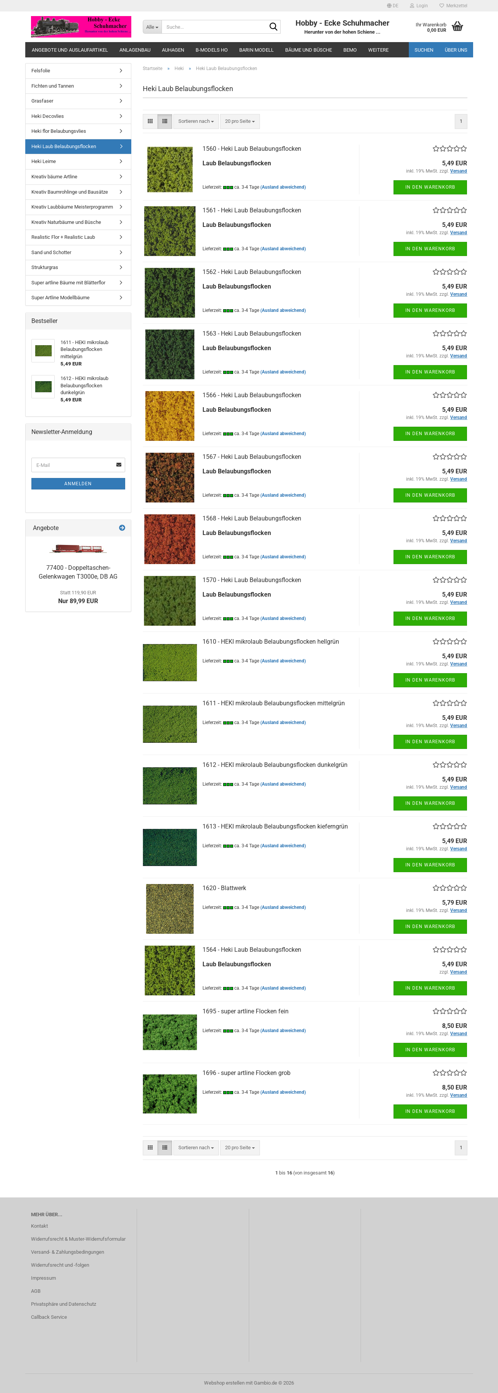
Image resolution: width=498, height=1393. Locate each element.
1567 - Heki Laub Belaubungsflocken (251, 456)
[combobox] (196, 121)
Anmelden (78, 483)
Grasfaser (42, 101)
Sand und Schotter (51, 252)
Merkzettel (453, 5)
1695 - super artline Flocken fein (245, 1011)
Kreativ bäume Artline (54, 176)
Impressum (43, 1278)
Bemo (350, 50)
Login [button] (419, 5)
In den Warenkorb (430, 187)
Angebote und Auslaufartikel (70, 50)
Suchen (424, 50)
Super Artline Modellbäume (60, 297)
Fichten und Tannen (52, 86)
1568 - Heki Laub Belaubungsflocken (251, 518)
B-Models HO (212, 50)
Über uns (456, 50)
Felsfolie (40, 70)
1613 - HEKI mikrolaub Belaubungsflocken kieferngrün (275, 826)
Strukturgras (44, 267)
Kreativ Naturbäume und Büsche (66, 222)
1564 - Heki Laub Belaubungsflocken (251, 949)
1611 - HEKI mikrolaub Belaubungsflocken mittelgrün (273, 703)
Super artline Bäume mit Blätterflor (68, 282)
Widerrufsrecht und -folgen (60, 1265)
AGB (36, 1291)
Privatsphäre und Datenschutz (63, 1304)
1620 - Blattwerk (224, 888)
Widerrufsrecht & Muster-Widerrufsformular (78, 1239)
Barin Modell (256, 50)
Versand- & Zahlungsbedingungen (67, 1252)
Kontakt (39, 1226)
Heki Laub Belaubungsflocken (63, 146)
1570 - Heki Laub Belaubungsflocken (251, 580)
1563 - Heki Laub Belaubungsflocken (251, 333)
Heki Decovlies (47, 116)
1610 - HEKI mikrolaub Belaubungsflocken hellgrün (270, 641)
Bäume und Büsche (308, 50)
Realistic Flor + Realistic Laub (63, 237)
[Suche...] (152, 27)
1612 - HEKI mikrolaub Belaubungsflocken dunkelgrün (275, 764)
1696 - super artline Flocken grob (246, 1073)
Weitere (378, 50)
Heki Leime (43, 161)
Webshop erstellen (224, 1383)
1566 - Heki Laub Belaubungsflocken (251, 395)
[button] (392, 5)
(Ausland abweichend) (283, 187)
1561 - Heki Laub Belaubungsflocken (251, 210)
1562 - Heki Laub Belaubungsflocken (251, 272)
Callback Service (49, 1317)
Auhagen (173, 50)
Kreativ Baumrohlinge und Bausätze (69, 192)
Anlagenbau (134, 50)
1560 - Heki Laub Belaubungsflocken (251, 148)
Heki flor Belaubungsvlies (58, 131)
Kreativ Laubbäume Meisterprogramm (72, 207)
